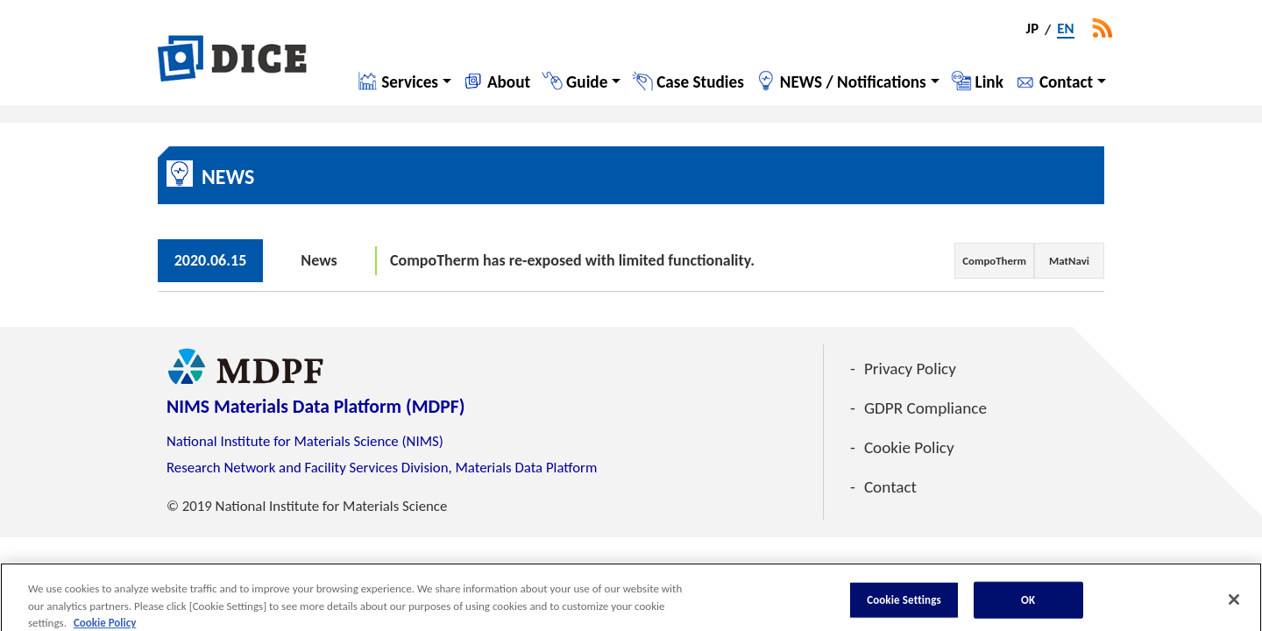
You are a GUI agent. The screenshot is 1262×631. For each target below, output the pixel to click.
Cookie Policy (909, 447)
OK (1028, 605)
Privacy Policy (910, 368)
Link (989, 82)
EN (1065, 30)
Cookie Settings (904, 605)
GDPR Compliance (925, 408)
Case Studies (700, 82)
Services (409, 82)
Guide (586, 82)
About (508, 82)
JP (1032, 30)
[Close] (1234, 605)
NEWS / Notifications (853, 82)
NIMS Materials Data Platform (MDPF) (315, 406)
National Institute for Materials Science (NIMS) (305, 441)
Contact (1066, 82)
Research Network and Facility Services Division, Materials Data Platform (382, 467)
